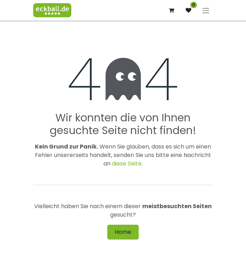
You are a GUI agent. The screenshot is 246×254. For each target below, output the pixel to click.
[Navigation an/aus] (205, 10)
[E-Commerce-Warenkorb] (171, 10)
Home (123, 232)
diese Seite (127, 163)
